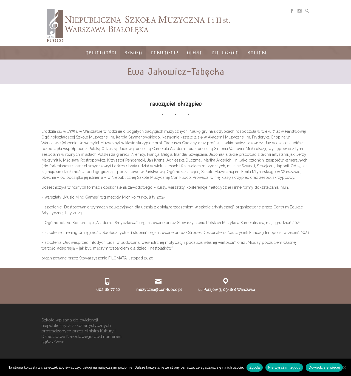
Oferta (195, 52)
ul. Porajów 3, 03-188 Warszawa (226, 289)
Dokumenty (164, 52)
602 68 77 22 (108, 289)
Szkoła (133, 52)
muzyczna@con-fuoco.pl (159, 289)
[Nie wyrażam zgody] (344, 367)
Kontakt (257, 52)
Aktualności (100, 52)
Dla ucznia (225, 52)
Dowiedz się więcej (324, 367)
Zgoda (254, 367)
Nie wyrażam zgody (284, 367)
